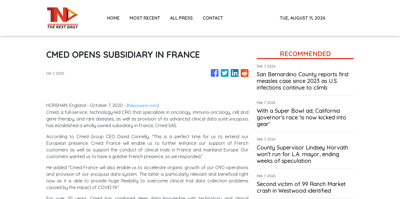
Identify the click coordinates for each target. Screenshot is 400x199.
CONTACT (213, 18)
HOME (113, 18)
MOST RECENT (145, 18)
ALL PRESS (181, 18)
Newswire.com (143, 105)
